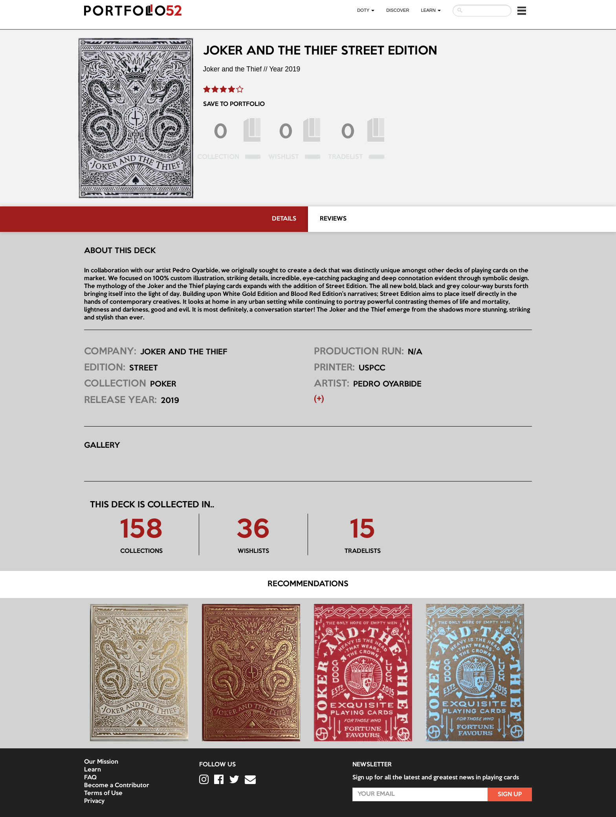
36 (253, 530)
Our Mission (101, 762)
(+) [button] (319, 399)
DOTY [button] (365, 10)
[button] (522, 10)
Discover (397, 10)
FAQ (90, 778)
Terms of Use (103, 793)
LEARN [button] (431, 10)
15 (362, 530)
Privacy (94, 801)
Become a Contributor (116, 785)
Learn (92, 770)
